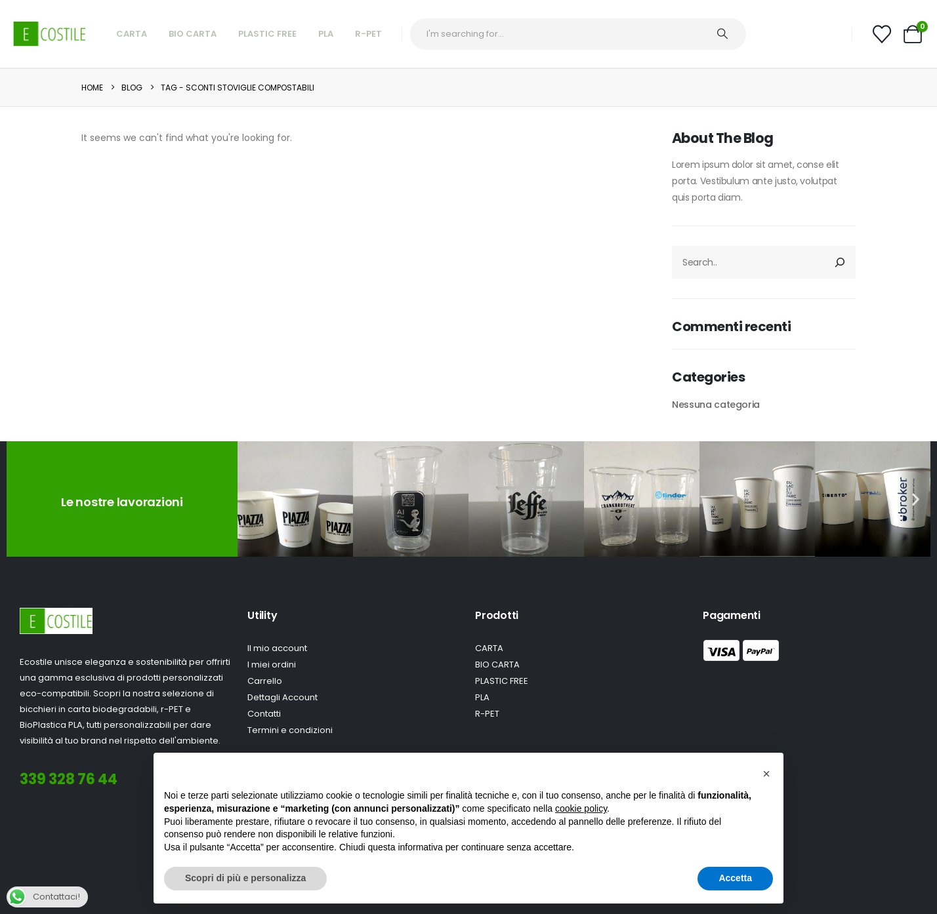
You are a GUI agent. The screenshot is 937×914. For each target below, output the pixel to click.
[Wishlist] (882, 34)
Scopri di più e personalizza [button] (245, 878)
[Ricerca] (729, 34)
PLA (325, 34)
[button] (252, 499)
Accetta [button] (735, 878)
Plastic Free (267, 34)
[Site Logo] (49, 34)
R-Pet (368, 34)
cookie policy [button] (581, 808)
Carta (131, 34)
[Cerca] (840, 262)
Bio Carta (193, 34)
